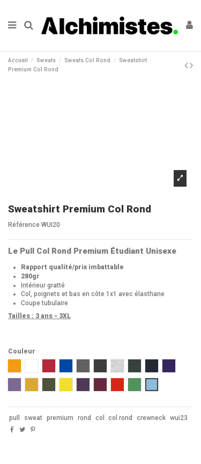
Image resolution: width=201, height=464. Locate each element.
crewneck (151, 418)
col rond (120, 418)
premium (60, 418)
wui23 (179, 418)
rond (84, 418)
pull (14, 418)
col (100, 418)
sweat (33, 418)
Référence (24, 225)
